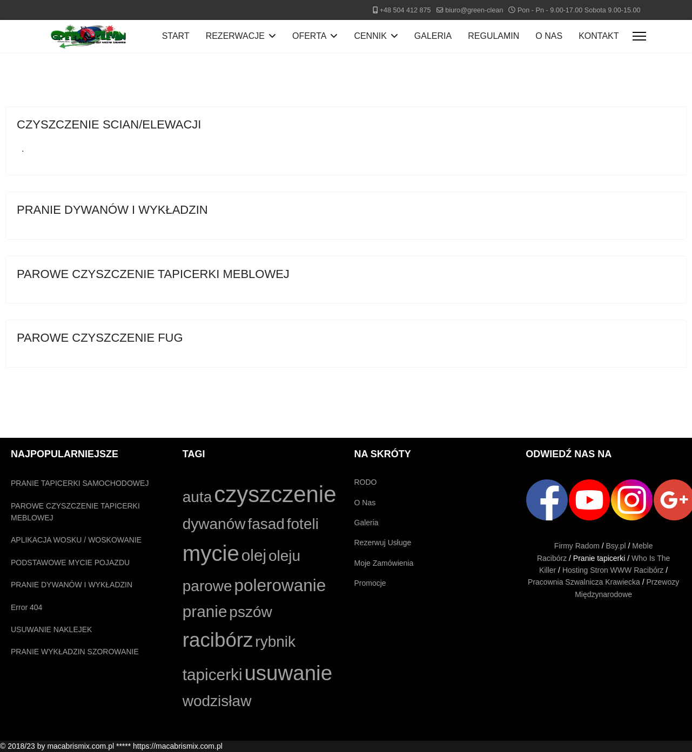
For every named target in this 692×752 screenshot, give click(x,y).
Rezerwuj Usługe (383, 542)
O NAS (548, 35)
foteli (303, 524)
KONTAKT (599, 35)
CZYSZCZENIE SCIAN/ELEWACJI (109, 124)
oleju (284, 555)
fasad (266, 524)
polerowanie (280, 585)
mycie (211, 553)
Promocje (370, 583)
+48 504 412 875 (405, 10)
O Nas (365, 502)
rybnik (275, 641)
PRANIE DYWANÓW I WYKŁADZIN (112, 209)
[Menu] (639, 36)
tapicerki (213, 674)
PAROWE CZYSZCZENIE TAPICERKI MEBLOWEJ (153, 274)
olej (253, 555)
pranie (205, 611)
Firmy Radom (577, 545)
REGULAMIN (493, 35)
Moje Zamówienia (384, 563)
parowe (207, 586)
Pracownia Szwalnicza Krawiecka (584, 582)
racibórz (218, 640)
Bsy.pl (616, 545)
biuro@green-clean (474, 10)
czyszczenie (275, 494)
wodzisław (217, 701)
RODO (365, 482)
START (176, 35)
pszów (250, 612)
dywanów (214, 524)
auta (197, 497)
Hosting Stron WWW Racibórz (612, 570)
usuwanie (288, 673)
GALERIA (433, 35)
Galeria (366, 522)
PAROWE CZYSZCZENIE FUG (100, 337)
